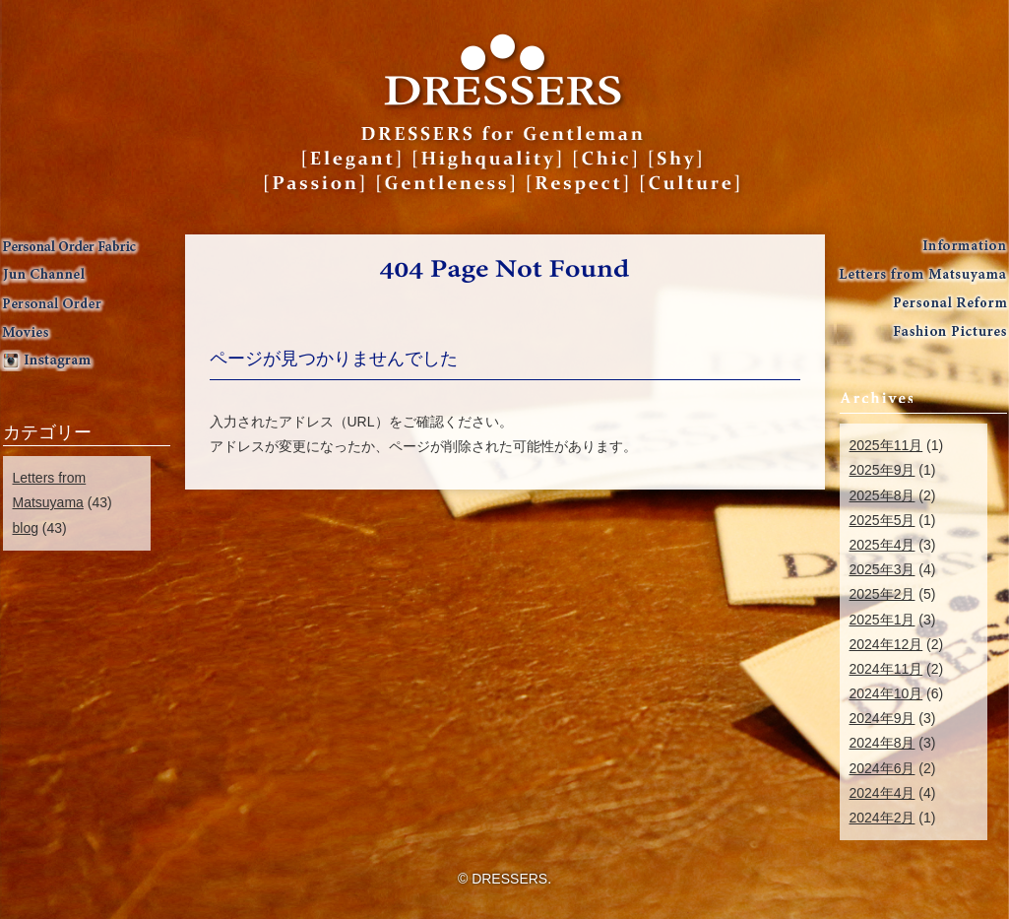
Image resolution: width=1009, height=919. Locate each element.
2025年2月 (882, 594)
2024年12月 (886, 644)
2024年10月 (886, 693)
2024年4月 (882, 793)
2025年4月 (882, 545)
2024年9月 (882, 718)
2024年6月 (882, 768)
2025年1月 (882, 619)
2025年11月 (886, 445)
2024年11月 (886, 669)
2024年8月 (882, 743)
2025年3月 (882, 569)
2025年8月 (882, 495)
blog (25, 528)
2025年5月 (882, 520)
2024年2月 (882, 817)
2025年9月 (882, 470)
